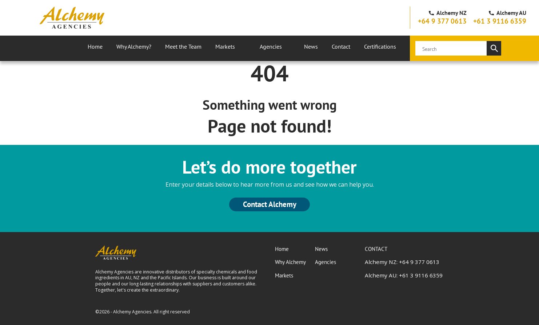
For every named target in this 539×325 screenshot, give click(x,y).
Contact (341, 46)
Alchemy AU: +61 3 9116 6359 (404, 275)
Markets (225, 46)
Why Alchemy (290, 261)
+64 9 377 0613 (442, 21)
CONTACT (376, 248)
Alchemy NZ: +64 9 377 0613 (402, 261)
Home (95, 46)
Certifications (380, 46)
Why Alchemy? (133, 46)
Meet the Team (183, 46)
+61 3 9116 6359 (499, 21)
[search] (451, 48)
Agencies (271, 46)
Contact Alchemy (269, 204)
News (311, 46)
